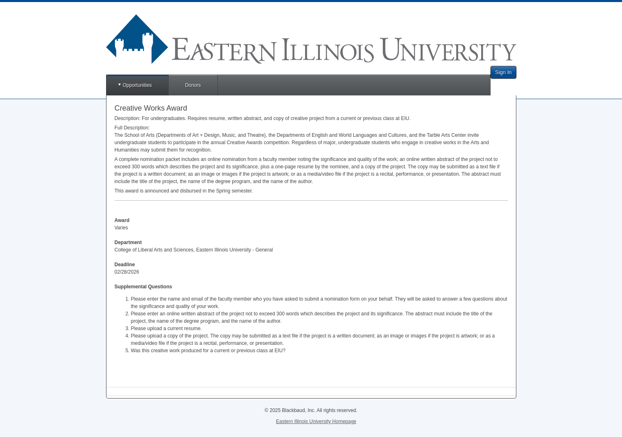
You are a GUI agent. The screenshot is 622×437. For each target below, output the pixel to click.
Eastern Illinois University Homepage (316, 421)
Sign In (503, 72)
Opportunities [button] (137, 85)
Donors (193, 85)
